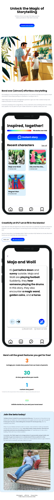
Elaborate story (18, 239)
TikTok (27, 495)
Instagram (20, 495)
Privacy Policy (34, 495)
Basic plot (6, 239)
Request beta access (27, 25)
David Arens (30, 496)
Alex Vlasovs (23, 496)
